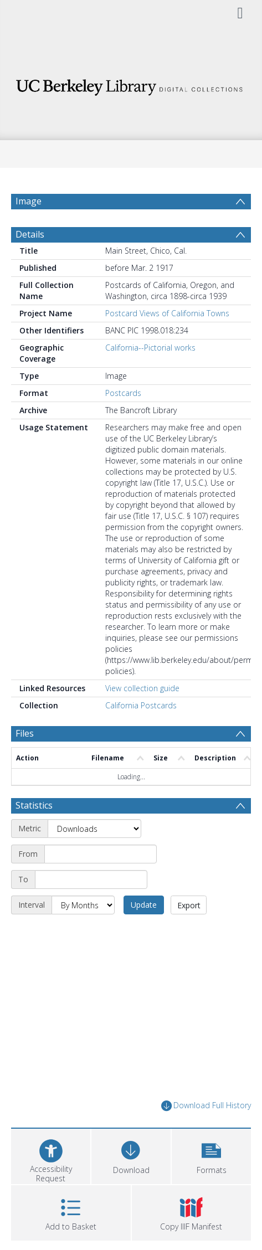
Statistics (34, 805)
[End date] (91, 879)
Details (30, 234)
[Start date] (100, 854)
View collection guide (142, 688)
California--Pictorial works (150, 347)
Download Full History (206, 1106)
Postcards (123, 393)
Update (144, 904)
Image (29, 201)
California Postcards (141, 705)
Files (25, 733)
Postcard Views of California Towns (167, 313)
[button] (211, 1155)
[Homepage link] (131, 84)
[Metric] (94, 828)
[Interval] (83, 905)
